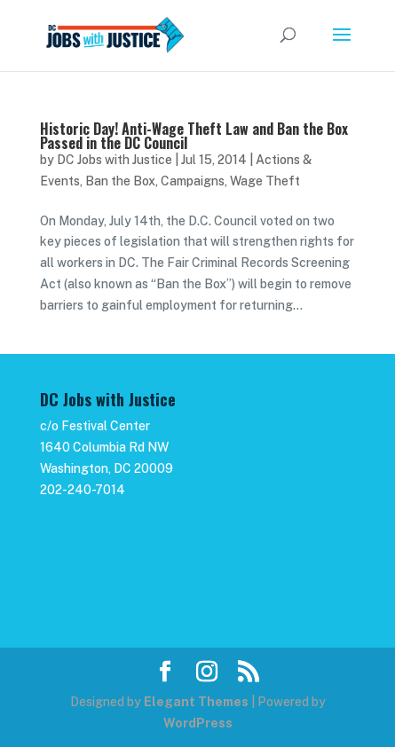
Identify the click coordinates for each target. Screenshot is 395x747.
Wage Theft (265, 181)
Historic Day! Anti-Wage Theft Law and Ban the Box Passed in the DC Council (194, 135)
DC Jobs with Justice (114, 160)
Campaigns (193, 181)
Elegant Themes (196, 702)
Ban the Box (120, 181)
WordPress (198, 723)
